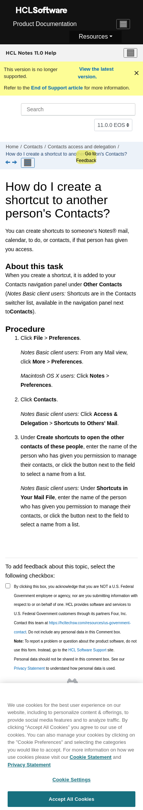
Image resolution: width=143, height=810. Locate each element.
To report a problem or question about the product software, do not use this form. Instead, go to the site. (75, 646)
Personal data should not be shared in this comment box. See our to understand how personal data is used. (69, 663)
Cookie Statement (91, 762)
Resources (93, 36)
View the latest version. (96, 73)
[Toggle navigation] (123, 24)
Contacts (33, 146)
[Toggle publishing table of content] (28, 163)
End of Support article (57, 88)
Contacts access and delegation (82, 146)
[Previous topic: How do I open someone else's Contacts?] (8, 163)
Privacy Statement (29, 668)
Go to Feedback (86, 157)
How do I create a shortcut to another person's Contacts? (66, 154)
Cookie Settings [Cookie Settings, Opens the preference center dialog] (71, 784)
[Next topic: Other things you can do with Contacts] (15, 163)
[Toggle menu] (130, 53)
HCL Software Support (87, 650)
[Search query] (78, 109)
